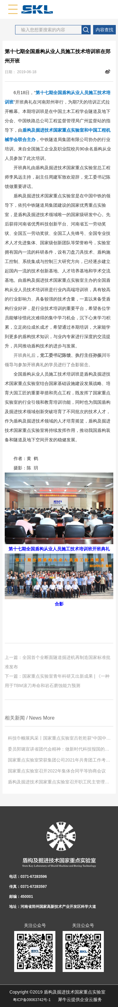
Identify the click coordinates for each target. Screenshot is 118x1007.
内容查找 (104, 29)
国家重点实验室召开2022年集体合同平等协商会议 (57, 770)
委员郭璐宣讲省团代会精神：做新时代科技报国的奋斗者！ (60, 748)
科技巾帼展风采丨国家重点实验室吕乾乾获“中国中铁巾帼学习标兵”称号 (60, 738)
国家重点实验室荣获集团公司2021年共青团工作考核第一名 (60, 759)
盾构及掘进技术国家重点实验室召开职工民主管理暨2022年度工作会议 (60, 781)
